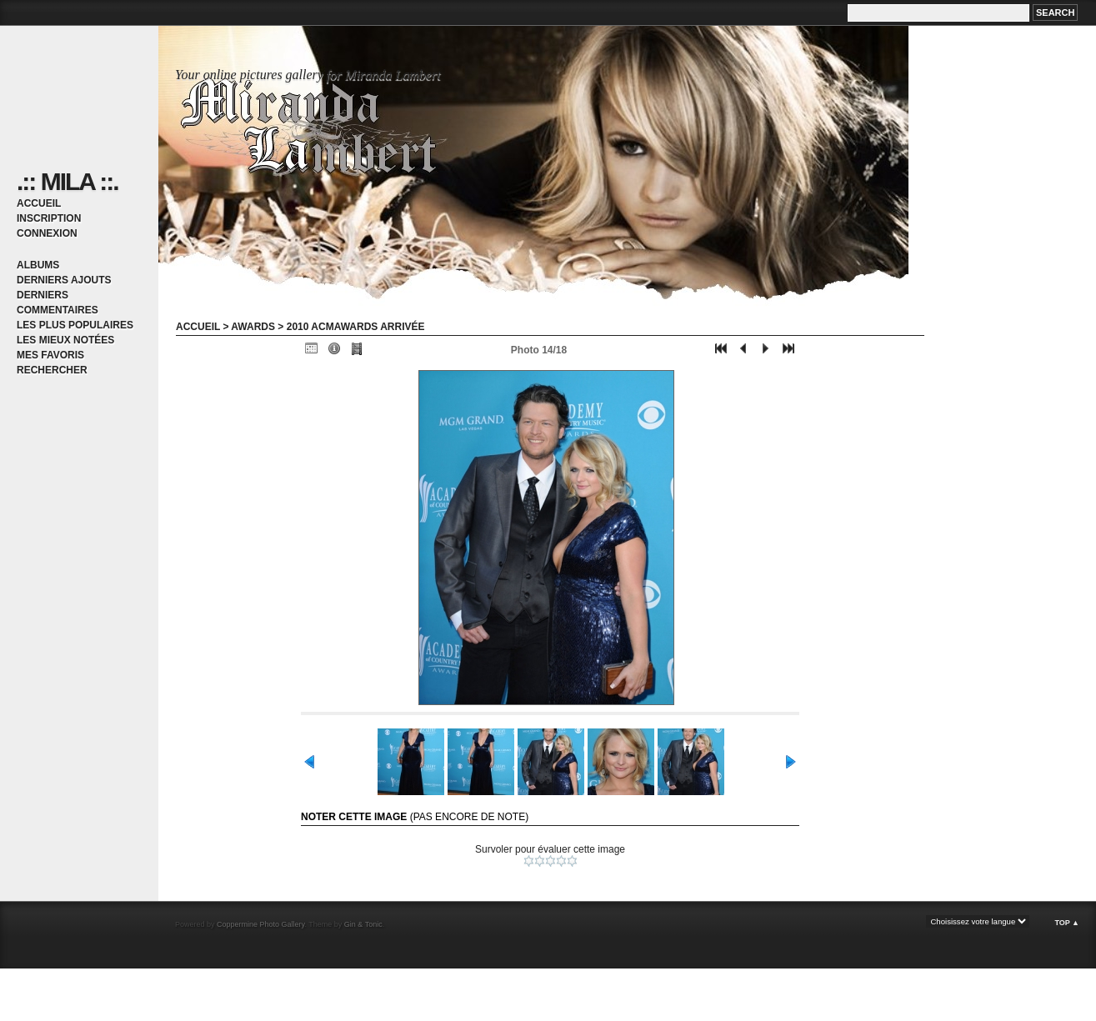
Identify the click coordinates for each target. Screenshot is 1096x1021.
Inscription (49, 218)
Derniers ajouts (64, 280)
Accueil (39, 203)
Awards (253, 327)
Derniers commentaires (57, 302)
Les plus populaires (75, 325)
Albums (38, 265)
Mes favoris (50, 355)
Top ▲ (1066, 922)
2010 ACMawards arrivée (356, 327)
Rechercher (52, 370)
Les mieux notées (65, 340)
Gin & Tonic (363, 924)
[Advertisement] (195, 993)
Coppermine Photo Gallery (260, 924)
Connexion (47, 233)
